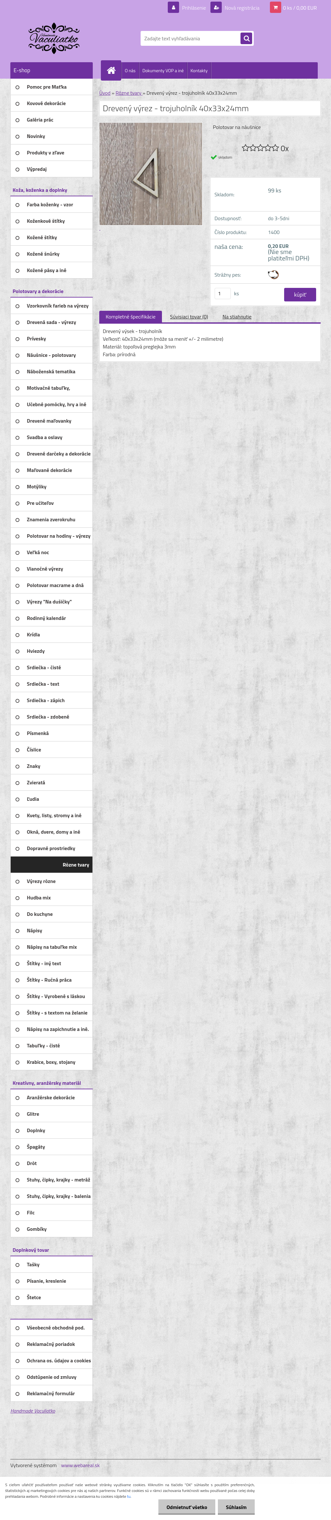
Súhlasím (236, 1507)
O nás (130, 70)
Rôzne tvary (129, 93)
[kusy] (223, 293)
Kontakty (199, 70)
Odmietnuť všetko (186, 1507)
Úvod (105, 93)
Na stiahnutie (236, 316)
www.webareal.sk (80, 1465)
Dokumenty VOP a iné (163, 70)
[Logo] (54, 38)
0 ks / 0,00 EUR (300, 8)
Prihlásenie (194, 8)
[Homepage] (113, 70)
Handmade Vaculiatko (32, 1411)
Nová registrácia (242, 8)
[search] (246, 39)
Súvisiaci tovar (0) (189, 316)
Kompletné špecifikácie (130, 316)
